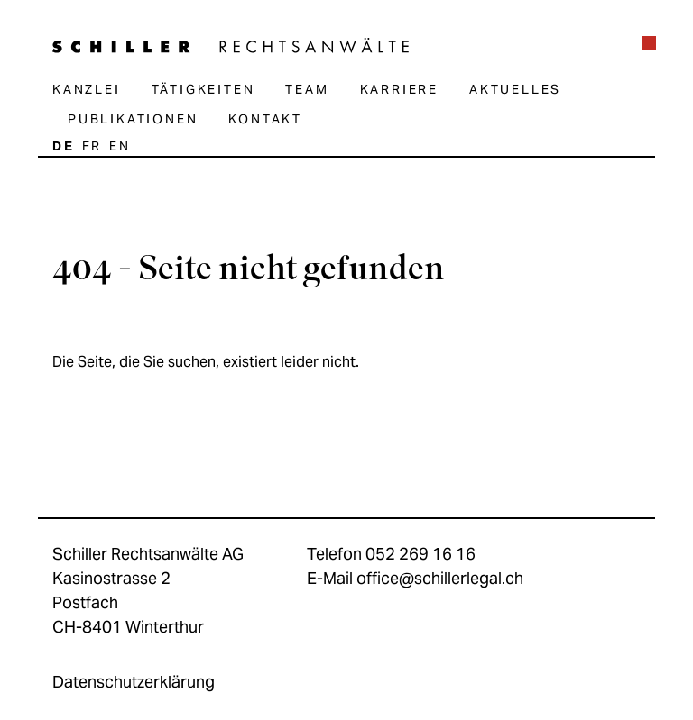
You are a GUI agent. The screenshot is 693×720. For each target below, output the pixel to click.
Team (306, 89)
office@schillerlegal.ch (439, 578)
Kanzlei (86, 89)
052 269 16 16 (420, 553)
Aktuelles (515, 89)
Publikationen (133, 119)
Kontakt (265, 119)
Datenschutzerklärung (133, 681)
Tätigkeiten (203, 89)
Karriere (399, 89)
